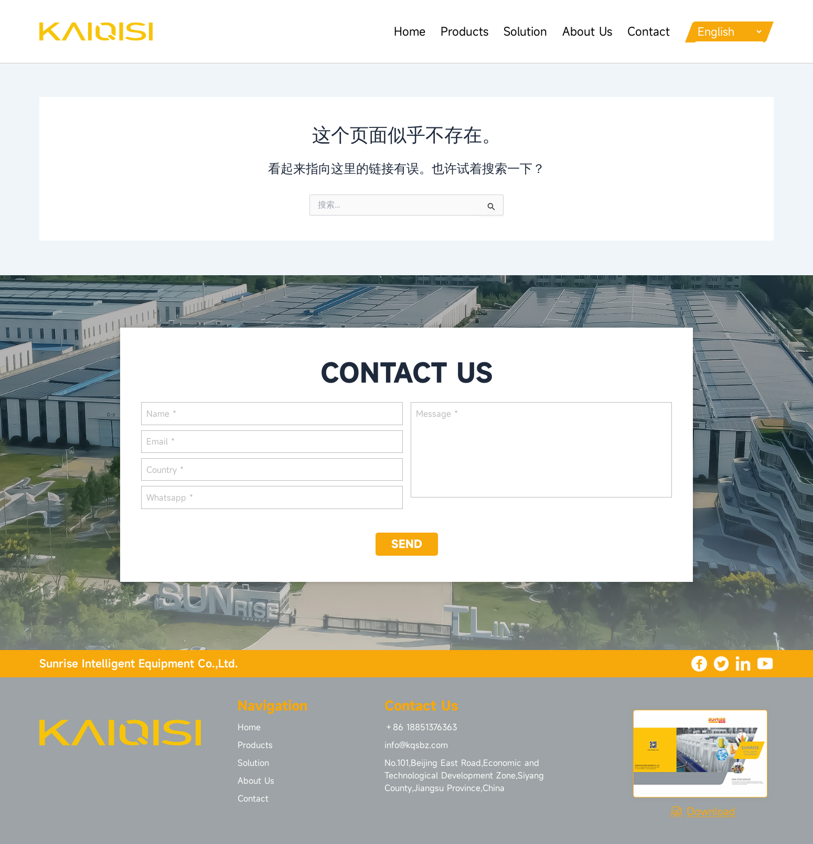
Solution (516, 31)
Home (399, 31)
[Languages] (725, 31)
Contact (640, 31)
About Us (578, 31)
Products (454, 31)
